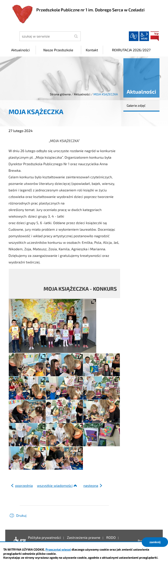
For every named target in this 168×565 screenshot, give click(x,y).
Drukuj (21, 515)
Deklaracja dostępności (19, 541)
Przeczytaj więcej (58, 549)
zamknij (155, 542)
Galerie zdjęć (136, 105)
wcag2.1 (144, 36)
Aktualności (82, 94)
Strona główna (60, 94)
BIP (154, 36)
